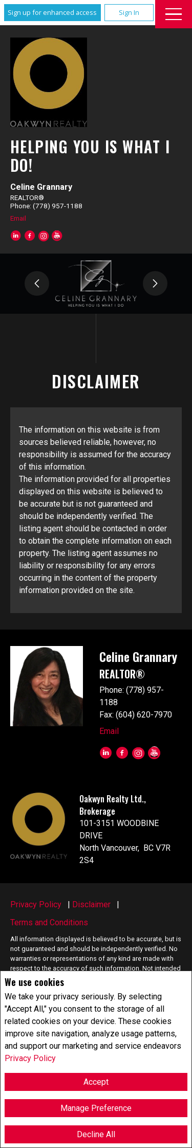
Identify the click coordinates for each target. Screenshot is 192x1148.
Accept (96, 1082)
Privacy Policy (30, 1058)
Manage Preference (96, 1108)
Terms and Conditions (49, 922)
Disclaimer (91, 904)
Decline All (96, 1134)
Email (18, 218)
